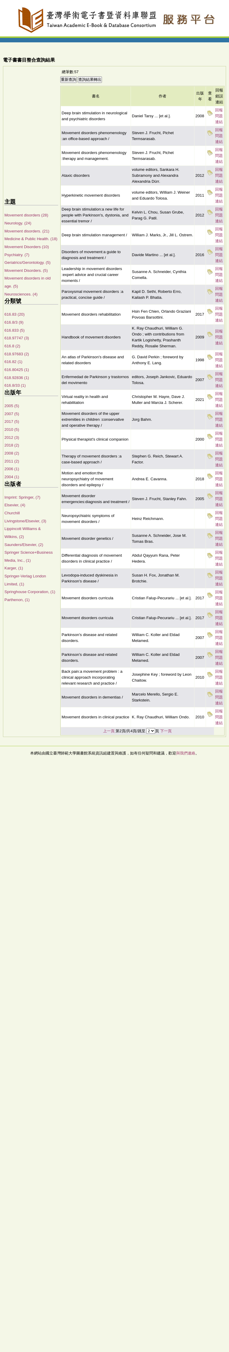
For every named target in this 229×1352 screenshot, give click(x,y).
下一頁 (166, 731)
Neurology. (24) (17, 223)
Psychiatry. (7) (16, 255)
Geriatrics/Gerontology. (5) (27, 262)
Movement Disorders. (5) (26, 270)
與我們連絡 (185, 753)
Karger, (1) (13, 568)
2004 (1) (11, 477)
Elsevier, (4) (14, 505)
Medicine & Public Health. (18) (30, 239)
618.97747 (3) (16, 338)
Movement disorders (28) (26, 215)
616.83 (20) (14, 314)
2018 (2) (11, 445)
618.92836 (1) (16, 377)
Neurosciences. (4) (21, 294)
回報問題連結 (219, 116)
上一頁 (109, 731)
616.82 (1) (13, 361)
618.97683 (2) (16, 354)
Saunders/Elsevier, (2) (23, 544)
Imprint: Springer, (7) (22, 497)
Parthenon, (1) (17, 600)
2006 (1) (11, 469)
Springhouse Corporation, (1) (29, 592)
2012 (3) (11, 437)
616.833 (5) (14, 330)
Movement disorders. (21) (26, 231)
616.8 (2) (12, 346)
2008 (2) (11, 453)
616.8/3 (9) (13, 322)
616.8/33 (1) (15, 385)
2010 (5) (11, 429)
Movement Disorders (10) (26, 247)
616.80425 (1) (16, 369)
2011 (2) (11, 461)
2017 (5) (11, 421)
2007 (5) (11, 414)
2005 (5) (11, 406)
